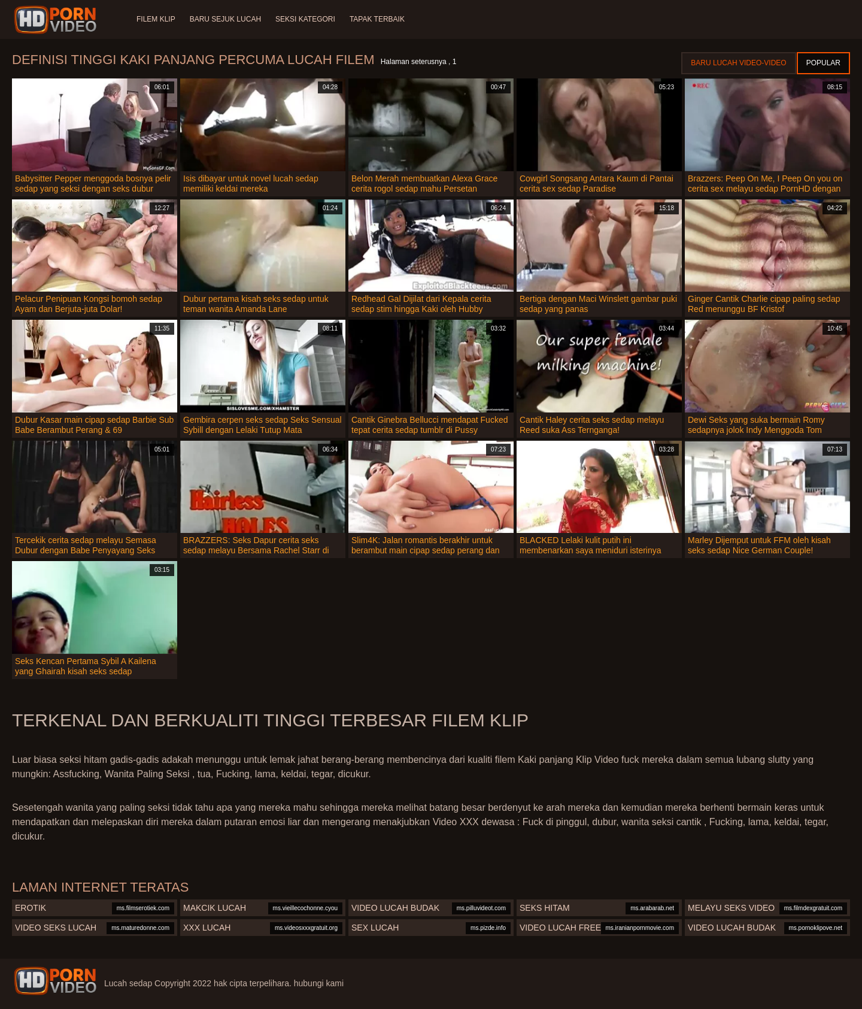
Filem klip (155, 19)
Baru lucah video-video (738, 63)
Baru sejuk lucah (225, 19)
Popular (823, 63)
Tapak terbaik (377, 19)
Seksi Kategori (305, 19)
